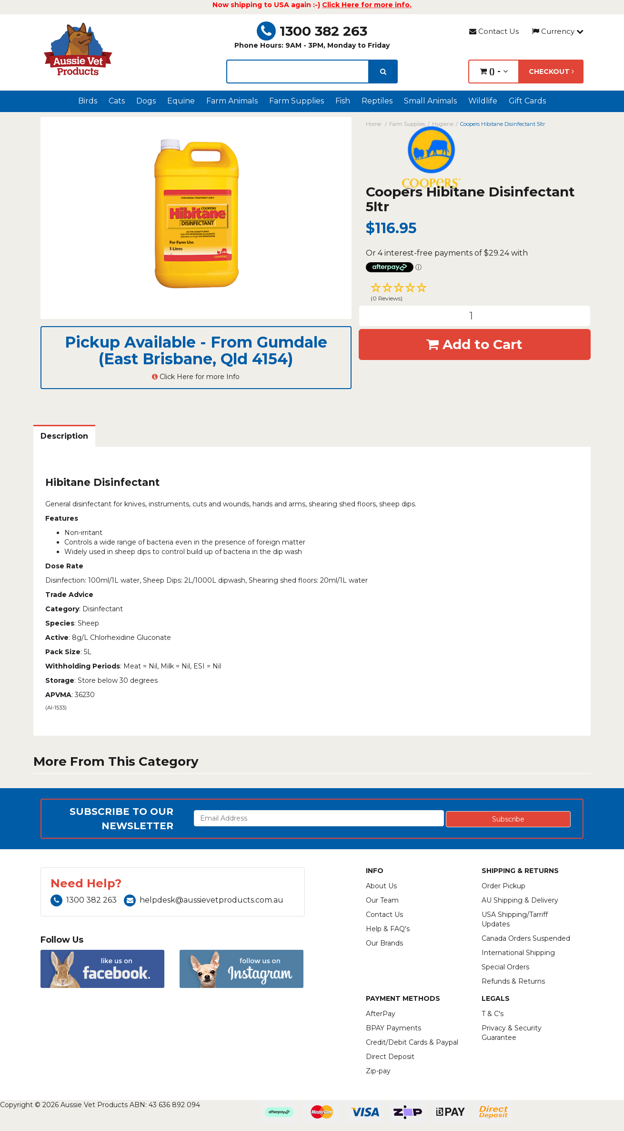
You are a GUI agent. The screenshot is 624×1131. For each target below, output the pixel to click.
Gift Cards (527, 100)
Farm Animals (232, 100)
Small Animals (430, 100)
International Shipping (518, 952)
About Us (381, 886)
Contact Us (494, 31)
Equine (181, 100)
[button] (475, 293)
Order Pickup (503, 886)
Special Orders (505, 967)
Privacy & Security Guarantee (512, 1033)
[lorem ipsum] (297, 71)
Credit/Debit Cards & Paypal (412, 1042)
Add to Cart (474, 344)
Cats (117, 100)
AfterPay (380, 1013)
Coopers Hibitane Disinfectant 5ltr (502, 124)
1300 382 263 (312, 31)
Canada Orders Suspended (526, 938)
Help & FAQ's (388, 929)
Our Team (382, 900)
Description (64, 436)
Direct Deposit (390, 1056)
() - (494, 71)
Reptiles (377, 100)
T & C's (492, 1013)
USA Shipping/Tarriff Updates (515, 919)
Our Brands (384, 943)
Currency (558, 31)
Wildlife (482, 100)
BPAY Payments (393, 1028)
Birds (87, 100)
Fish (342, 100)
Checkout (551, 71)
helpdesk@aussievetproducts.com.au (203, 900)
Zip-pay (378, 1071)
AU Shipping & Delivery (520, 900)
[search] (383, 71)
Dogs (146, 100)
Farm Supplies (296, 100)
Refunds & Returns (513, 981)
